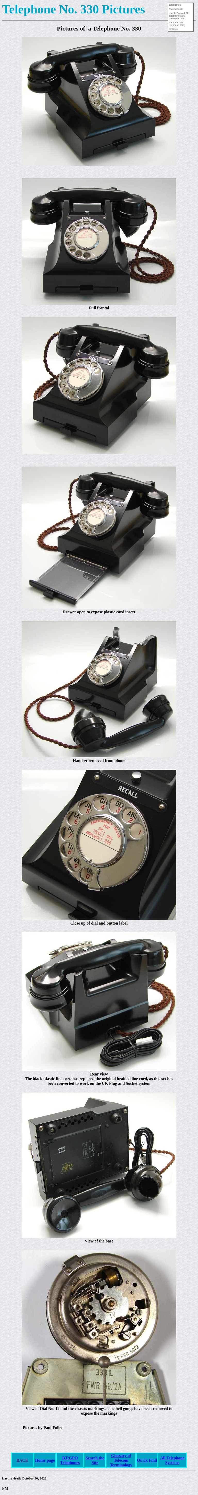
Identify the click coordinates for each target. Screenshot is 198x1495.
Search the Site (95, 1460)
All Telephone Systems (172, 1460)
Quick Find (147, 1460)
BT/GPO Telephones (70, 1460)
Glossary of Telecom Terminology (121, 1460)
